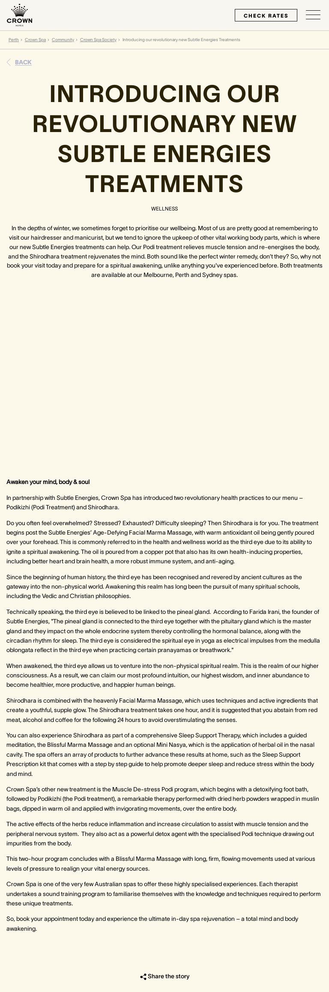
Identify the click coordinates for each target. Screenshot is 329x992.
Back (23, 62)
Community (63, 39)
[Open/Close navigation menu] (313, 15)
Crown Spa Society (98, 39)
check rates (266, 15)
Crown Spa (35, 39)
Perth (14, 39)
